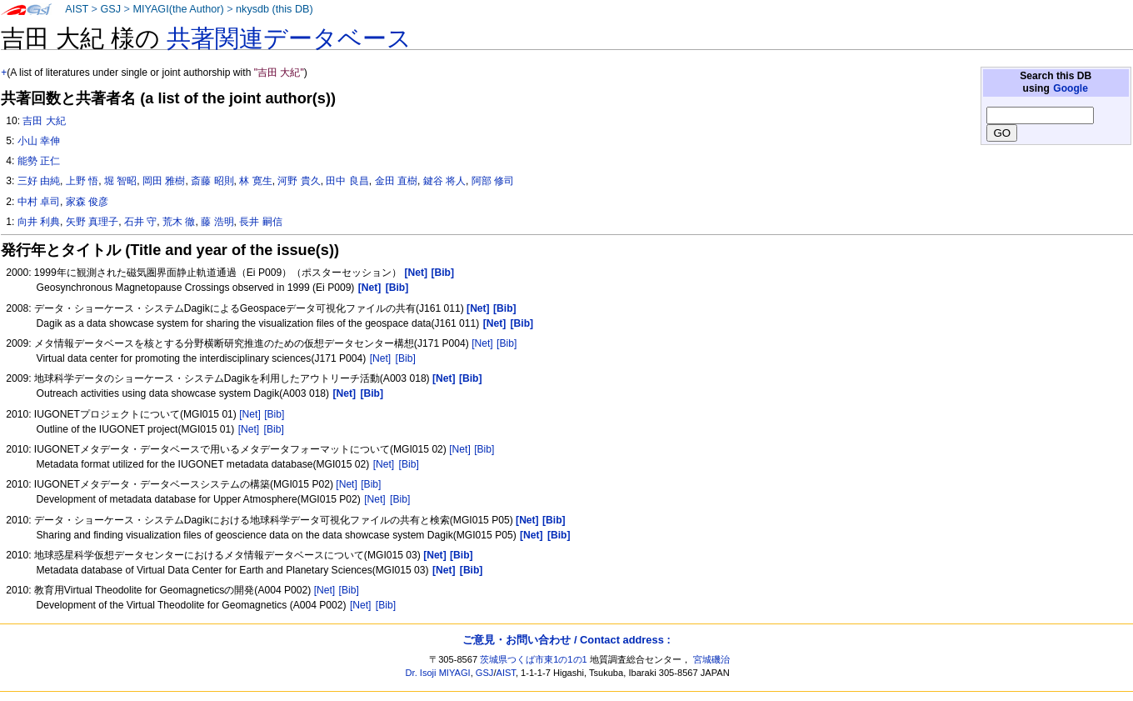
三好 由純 (38, 181)
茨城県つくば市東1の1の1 (533, 659)
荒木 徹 (178, 222)
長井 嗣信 (260, 222)
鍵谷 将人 (444, 181)
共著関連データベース (289, 38)
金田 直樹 (396, 181)
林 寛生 (255, 181)
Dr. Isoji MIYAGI (438, 673)
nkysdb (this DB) (274, 9)
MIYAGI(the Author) (177, 9)
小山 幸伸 (38, 141)
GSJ (110, 9)
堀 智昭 (120, 181)
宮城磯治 (711, 659)
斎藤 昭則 (212, 181)
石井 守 (140, 222)
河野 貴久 (298, 181)
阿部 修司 (493, 181)
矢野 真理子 (92, 222)
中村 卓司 (38, 202)
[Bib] (507, 343)
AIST (76, 9)
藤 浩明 (217, 222)
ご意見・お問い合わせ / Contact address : (566, 639)
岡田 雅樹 (163, 181)
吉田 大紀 (43, 121)
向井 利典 (38, 222)
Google (1070, 88)
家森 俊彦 (87, 202)
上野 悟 (82, 181)
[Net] (482, 343)
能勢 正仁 (38, 161)
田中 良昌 (347, 181)
